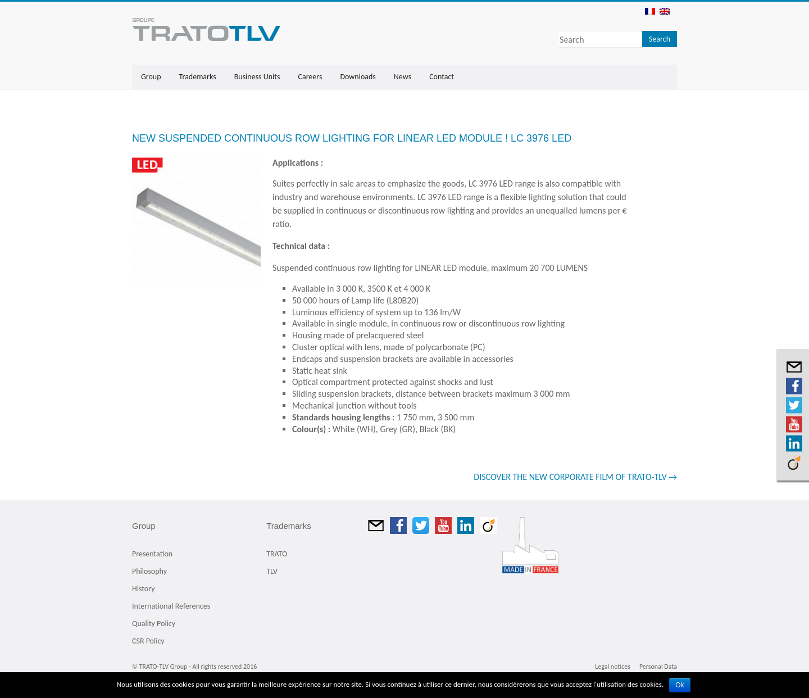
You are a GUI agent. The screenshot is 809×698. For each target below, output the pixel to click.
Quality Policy (153, 623)
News (402, 76)
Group (151, 76)
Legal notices (612, 666)
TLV (272, 571)
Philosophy (149, 571)
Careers (310, 76)
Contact (441, 76)
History (143, 588)
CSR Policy (148, 641)
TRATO (276, 554)
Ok (679, 685)
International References (171, 606)
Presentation (152, 554)
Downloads (357, 76)
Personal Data (658, 666)
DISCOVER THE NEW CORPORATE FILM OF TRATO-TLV (575, 477)
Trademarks (197, 76)
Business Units (257, 76)
